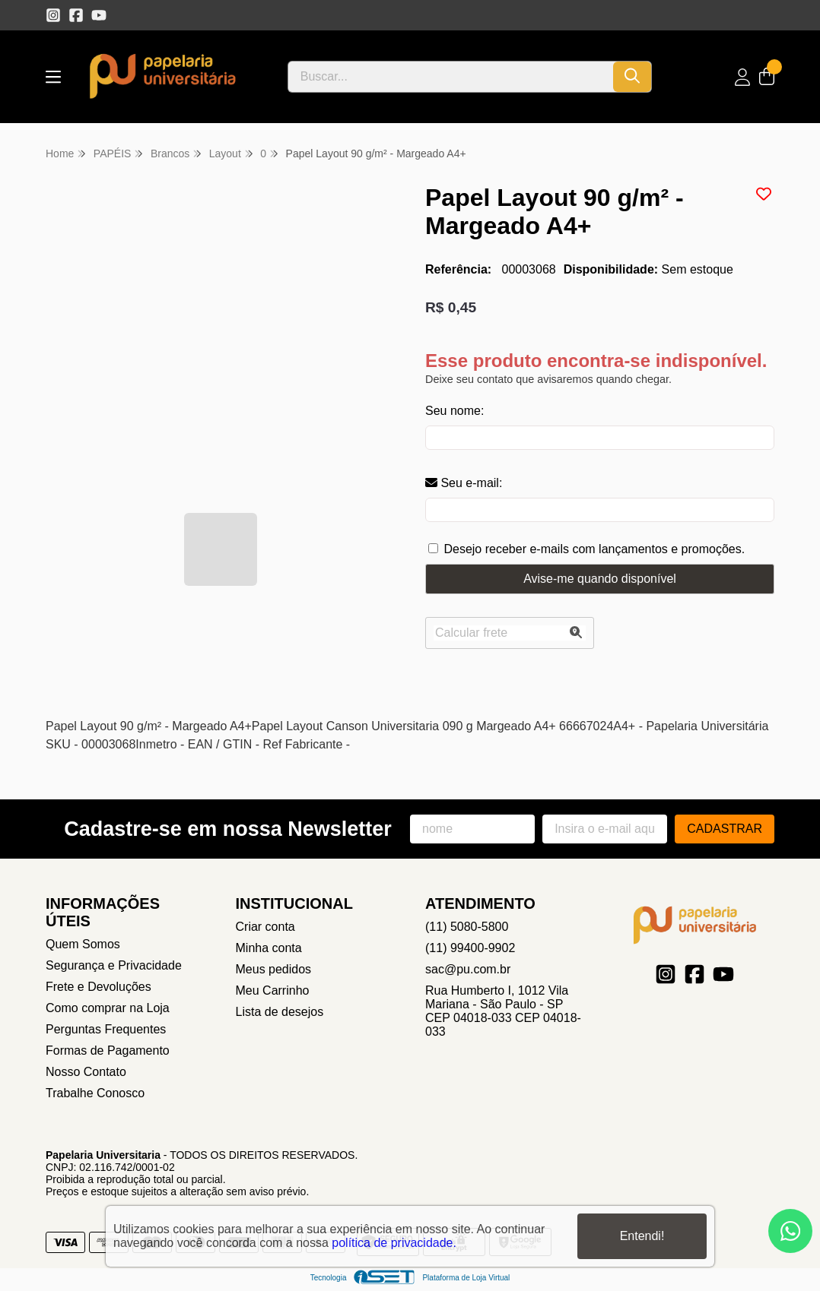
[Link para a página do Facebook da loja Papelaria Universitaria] (76, 15)
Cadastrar (724, 828)
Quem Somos (83, 944)
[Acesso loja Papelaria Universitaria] (742, 77)
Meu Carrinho (273, 990)
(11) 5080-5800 (466, 926)
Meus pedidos (274, 969)
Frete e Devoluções (98, 986)
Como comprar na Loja (108, 1007)
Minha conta (269, 947)
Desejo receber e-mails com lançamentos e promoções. (594, 549)
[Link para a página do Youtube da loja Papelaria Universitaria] (98, 15)
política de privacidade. (394, 1242)
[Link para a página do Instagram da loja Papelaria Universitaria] (53, 15)
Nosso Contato (86, 1071)
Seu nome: (454, 410)
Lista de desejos (280, 1011)
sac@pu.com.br (467, 969)
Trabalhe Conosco (95, 1093)
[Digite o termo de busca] (450, 77)
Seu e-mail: (463, 482)
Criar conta (265, 926)
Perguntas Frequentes (106, 1029)
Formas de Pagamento (108, 1050)
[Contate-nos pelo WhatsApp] (790, 1231)
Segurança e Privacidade (114, 965)
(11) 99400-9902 (470, 947)
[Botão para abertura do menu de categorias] (53, 77)
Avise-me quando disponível (599, 578)
